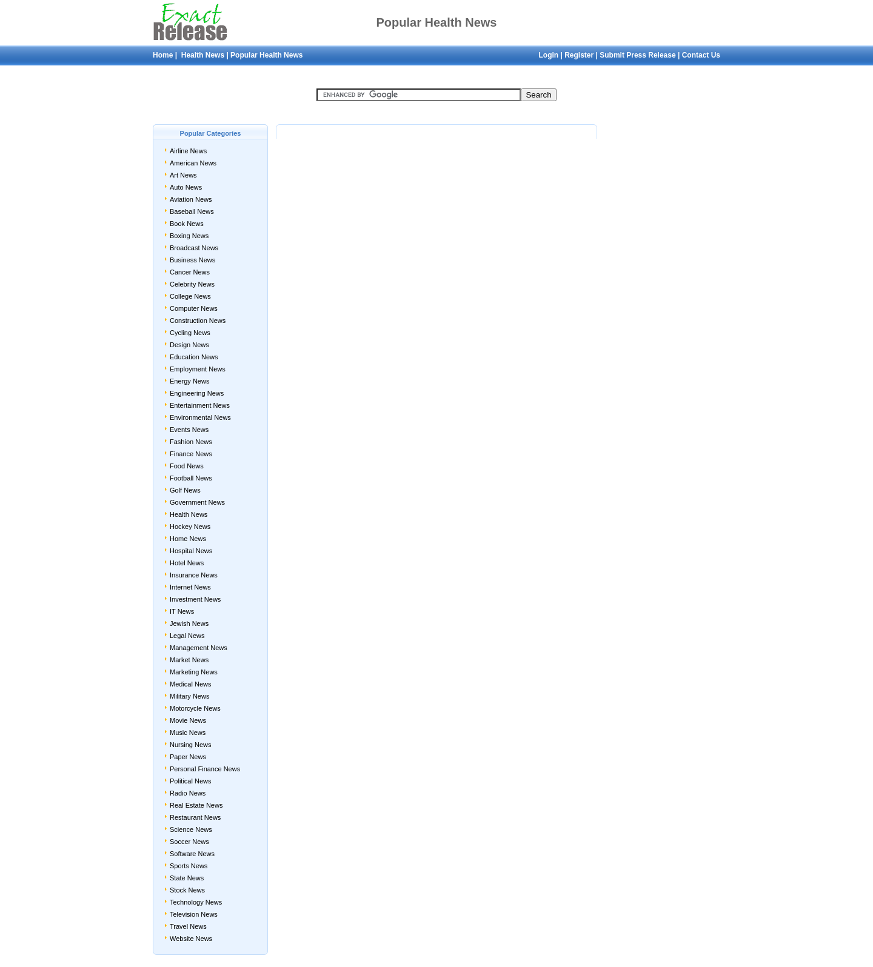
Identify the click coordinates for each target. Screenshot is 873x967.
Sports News (188, 865)
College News (190, 296)
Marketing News (194, 672)
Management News (198, 647)
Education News (194, 357)
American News (193, 163)
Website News (191, 938)
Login (548, 55)
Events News (189, 429)
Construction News (198, 320)
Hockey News (190, 526)
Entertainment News (200, 405)
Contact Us (701, 55)
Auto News (186, 187)
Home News (188, 538)
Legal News (187, 635)
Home (163, 55)
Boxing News (189, 235)
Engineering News (197, 393)
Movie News (188, 720)
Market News (189, 659)
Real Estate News (196, 805)
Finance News (191, 453)
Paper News (188, 756)
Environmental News (200, 417)
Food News (187, 466)
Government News (197, 502)
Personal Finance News (205, 769)
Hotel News (187, 563)
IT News (182, 611)
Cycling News (190, 332)
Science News (191, 829)
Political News (190, 781)
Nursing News (190, 744)
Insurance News (194, 575)
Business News (192, 260)
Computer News (194, 308)
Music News (188, 732)
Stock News (187, 890)
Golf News (185, 490)
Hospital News (191, 550)
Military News (189, 696)
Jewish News (189, 623)
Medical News (190, 684)
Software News (192, 853)
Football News (191, 478)
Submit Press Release (637, 55)
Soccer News (189, 841)
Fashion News (191, 441)
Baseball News (192, 211)
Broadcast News (194, 247)
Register (579, 55)
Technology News (196, 902)
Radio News (188, 793)
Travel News (188, 926)
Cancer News (190, 272)
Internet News (190, 587)
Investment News (195, 599)
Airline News (188, 151)
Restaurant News (195, 817)
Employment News (198, 369)
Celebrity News (192, 284)
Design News (189, 344)
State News (187, 878)
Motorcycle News (195, 708)
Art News (183, 175)
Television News (194, 914)
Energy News (189, 381)
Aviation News (191, 199)
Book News (187, 223)
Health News (201, 55)
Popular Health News (266, 55)
